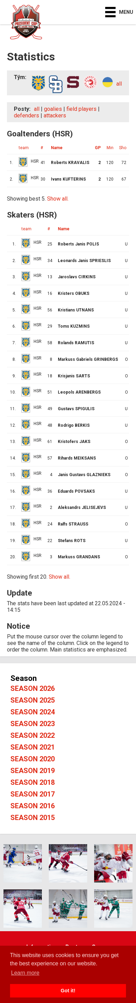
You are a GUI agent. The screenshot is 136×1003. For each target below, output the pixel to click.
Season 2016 (32, 806)
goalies (53, 109)
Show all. (58, 198)
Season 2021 (32, 747)
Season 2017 (32, 794)
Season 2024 (32, 712)
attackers (55, 115)
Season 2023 (32, 724)
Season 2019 (32, 770)
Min (110, 147)
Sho (122, 147)
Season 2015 (32, 817)
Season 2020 (32, 759)
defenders (26, 115)
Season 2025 (32, 700)
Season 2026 (32, 688)
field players (81, 109)
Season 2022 (32, 735)
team (24, 147)
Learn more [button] (25, 973)
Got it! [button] (68, 990)
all (119, 83)
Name (57, 147)
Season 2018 (32, 782)
